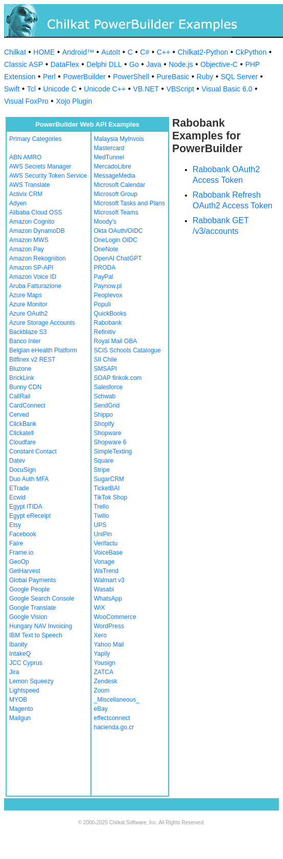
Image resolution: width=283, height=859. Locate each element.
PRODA (105, 267)
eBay (101, 708)
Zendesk (105, 681)
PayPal (103, 276)
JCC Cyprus (25, 662)
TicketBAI (107, 488)
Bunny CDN (25, 387)
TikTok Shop (111, 497)
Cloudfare (22, 442)
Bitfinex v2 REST (32, 359)
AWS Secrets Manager (40, 166)
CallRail (19, 396)
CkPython (251, 52)
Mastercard (109, 148)
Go (134, 64)
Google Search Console (41, 598)
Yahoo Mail (109, 644)
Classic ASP (23, 64)
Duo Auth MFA (29, 479)
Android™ (78, 52)
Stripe (102, 469)
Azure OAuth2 (28, 313)
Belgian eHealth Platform (43, 350)
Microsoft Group (115, 194)
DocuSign (22, 469)
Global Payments (32, 580)
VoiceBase (108, 552)
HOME (44, 52)
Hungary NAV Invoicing (40, 626)
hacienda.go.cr (114, 727)
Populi (102, 304)
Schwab (105, 396)
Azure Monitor (28, 304)
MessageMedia (114, 175)
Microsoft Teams (116, 212)
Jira (14, 672)
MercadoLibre (112, 166)
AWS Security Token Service (48, 175)
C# (144, 52)
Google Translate (32, 607)
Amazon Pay (26, 249)
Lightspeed (24, 690)
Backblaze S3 (27, 332)
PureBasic (172, 77)
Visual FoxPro (26, 101)
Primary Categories (35, 138)
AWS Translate (29, 184)
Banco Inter (24, 341)
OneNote (106, 249)
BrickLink (21, 377)
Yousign (104, 662)
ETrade (19, 488)
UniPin (103, 534)
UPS (100, 525)
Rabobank (108, 322)
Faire (16, 543)
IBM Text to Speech (35, 635)
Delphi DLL (104, 64)
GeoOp (19, 561)
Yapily (102, 653)
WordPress (109, 626)
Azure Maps (25, 295)
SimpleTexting (113, 451)
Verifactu (106, 543)
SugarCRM (109, 479)
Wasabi (104, 589)
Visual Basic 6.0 (227, 89)
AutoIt (111, 52)
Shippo (103, 414)
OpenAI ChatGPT (118, 258)
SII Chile (105, 359)
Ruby (205, 77)
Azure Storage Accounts (42, 322)
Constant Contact (33, 451)
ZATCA (103, 672)
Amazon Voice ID (32, 276)
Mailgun (20, 718)
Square (104, 460)
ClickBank (22, 423)
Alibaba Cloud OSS (35, 212)
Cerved (19, 414)
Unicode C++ (105, 89)
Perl (49, 77)
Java (153, 64)
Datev (17, 460)
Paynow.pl (108, 286)
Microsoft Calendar (120, 184)
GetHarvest (24, 571)
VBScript (180, 89)
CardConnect (27, 405)
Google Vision (28, 617)
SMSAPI (105, 368)
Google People (29, 589)
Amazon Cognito (32, 221)
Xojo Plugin (74, 101)
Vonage (104, 561)
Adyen (18, 203)
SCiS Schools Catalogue (127, 350)
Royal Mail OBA (115, 341)
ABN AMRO (25, 157)
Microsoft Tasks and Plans (129, 203)
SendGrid (107, 405)
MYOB (18, 699)
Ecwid (17, 497)
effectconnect (112, 718)
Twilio (101, 515)
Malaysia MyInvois (119, 138)
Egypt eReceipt (30, 515)
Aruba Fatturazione (35, 286)
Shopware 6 (110, 442)
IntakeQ (20, 653)
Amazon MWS (29, 240)
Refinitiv (105, 332)
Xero (100, 635)
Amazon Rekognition (37, 258)
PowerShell (131, 77)
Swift (11, 89)
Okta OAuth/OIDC (118, 230)
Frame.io (21, 552)
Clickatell (21, 433)
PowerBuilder (84, 77)
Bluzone (20, 368)
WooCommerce (115, 617)
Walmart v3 (109, 580)
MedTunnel (109, 157)
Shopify (104, 423)
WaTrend (106, 571)
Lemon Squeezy (31, 681)
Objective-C (219, 64)
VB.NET (146, 89)
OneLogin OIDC (115, 240)
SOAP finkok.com (118, 377)
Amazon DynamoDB (37, 230)
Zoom (102, 690)
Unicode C (59, 89)
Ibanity (18, 644)
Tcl (31, 89)
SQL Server (239, 77)
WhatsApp (108, 598)
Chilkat (15, 52)
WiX (99, 607)
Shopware (108, 433)
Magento (21, 708)
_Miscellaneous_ (116, 699)
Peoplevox (108, 295)
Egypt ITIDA (25, 506)
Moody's (105, 221)
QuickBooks (110, 313)
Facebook (22, 534)
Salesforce (108, 387)
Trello (101, 506)
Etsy (15, 525)
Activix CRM (25, 194)
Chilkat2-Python (203, 52)
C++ (163, 52)
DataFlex (65, 64)
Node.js (181, 64)
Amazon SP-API (31, 267)
